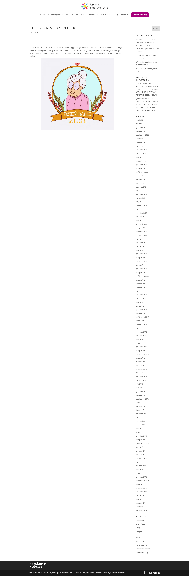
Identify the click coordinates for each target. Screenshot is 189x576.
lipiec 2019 (140, 321)
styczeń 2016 (141, 473)
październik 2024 (142, 172)
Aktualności (106, 15)
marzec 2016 (141, 466)
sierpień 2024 (141, 179)
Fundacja (91, 15)
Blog (116, 15)
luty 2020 (139, 302)
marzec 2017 (141, 425)
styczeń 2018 (141, 387)
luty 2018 (139, 384)
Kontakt (124, 15)
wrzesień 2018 (141, 358)
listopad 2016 (141, 440)
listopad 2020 (141, 272)
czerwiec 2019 (141, 324)
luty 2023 (139, 220)
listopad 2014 (141, 503)
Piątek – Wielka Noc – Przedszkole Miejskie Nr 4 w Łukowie (147, 86)
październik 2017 (142, 399)
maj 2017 (139, 417)
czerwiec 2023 (141, 205)
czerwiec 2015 (141, 488)
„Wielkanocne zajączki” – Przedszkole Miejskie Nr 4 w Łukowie (147, 102)
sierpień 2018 (141, 362)
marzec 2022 (141, 246)
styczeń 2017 (141, 432)
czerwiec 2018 (141, 369)
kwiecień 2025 (141, 150)
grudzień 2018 (141, 347)
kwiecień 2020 (141, 295)
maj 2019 (139, 328)
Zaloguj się (140, 541)
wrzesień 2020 (141, 280)
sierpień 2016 (141, 451)
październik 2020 (142, 276)
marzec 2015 (141, 495)
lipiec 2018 (140, 365)
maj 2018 (139, 373)
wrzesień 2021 (141, 265)
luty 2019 (139, 339)
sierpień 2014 (141, 510)
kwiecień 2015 (141, 492)
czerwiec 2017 (141, 414)
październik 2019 (142, 317)
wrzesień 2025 (141, 138)
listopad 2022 (141, 228)
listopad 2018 (141, 350)
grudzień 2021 (141, 254)
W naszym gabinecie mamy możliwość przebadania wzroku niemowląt (146, 42)
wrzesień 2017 (141, 402)
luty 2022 (139, 250)
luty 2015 (139, 499)
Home (42, 15)
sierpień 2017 (141, 406)
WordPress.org (142, 552)
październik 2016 (142, 443)
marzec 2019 (141, 335)
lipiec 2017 (140, 410)
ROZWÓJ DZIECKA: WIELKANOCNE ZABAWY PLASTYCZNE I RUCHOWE (147, 92)
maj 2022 (139, 239)
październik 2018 (142, 354)
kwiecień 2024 (141, 194)
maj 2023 (139, 209)
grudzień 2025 (141, 127)
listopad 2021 (141, 257)
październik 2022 (142, 231)
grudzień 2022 (141, 224)
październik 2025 (142, 135)
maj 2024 (139, 191)
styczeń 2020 (141, 306)
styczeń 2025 (141, 161)
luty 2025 (139, 157)
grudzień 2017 (141, 391)
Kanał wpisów (141, 545)
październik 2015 (142, 480)
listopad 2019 (141, 313)
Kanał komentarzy (143, 549)
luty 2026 (139, 120)
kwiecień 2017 (141, 421)
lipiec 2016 (140, 454)
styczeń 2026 (141, 124)
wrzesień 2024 (141, 176)
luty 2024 (139, 202)
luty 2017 (139, 428)
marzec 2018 (141, 380)
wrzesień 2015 (141, 484)
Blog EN (139, 531)
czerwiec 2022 (141, 235)
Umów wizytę (140, 14)
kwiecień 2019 (141, 332)
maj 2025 (139, 146)
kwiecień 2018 (141, 376)
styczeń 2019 (141, 343)
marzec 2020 (141, 298)
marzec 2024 (141, 198)
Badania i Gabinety (74, 15)
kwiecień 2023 (141, 213)
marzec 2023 (141, 216)
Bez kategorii (141, 524)
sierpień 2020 (141, 283)
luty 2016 (139, 469)
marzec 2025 (141, 153)
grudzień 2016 (141, 436)
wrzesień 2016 (141, 447)
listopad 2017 (141, 395)
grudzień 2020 (141, 269)
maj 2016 (139, 462)
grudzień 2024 (141, 164)
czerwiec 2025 (141, 142)
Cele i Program (54, 15)
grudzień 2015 (141, 477)
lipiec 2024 (140, 183)
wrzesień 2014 (141, 507)
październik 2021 (142, 261)
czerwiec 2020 (141, 287)
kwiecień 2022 (141, 243)
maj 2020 (139, 291)
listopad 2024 (141, 168)
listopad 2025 (141, 131)
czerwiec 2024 (141, 187)
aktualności (140, 520)
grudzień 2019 (141, 309)
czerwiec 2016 (141, 458)
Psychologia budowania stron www (64, 573)
